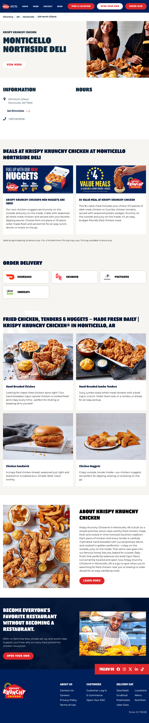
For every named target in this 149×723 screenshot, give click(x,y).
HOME (25, 6)
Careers (64, 695)
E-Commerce (94, 695)
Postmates (123, 700)
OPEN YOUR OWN (110, 6)
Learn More (92, 580)
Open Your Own (18, 655)
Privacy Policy (68, 700)
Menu (138, 695)
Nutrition (140, 700)
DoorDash (123, 690)
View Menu (14, 64)
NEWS (60, 6)
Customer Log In (96, 690)
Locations (141, 690)
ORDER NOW (136, 6)
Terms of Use (68, 704)
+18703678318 (16, 119)
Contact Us (67, 690)
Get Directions (18, 111)
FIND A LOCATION (81, 6)
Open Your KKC (95, 700)
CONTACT (47, 6)
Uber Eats (123, 704)
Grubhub (122, 695)
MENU (36, 6)
